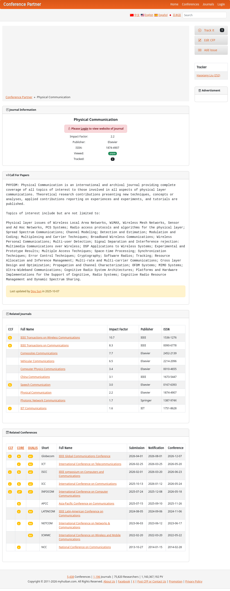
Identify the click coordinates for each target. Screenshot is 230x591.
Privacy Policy (193, 581)
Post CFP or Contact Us (151, 581)
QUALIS (33, 448)
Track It (211, 30)
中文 (137, 15)
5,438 (70, 577)
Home (174, 4)
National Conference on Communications (85, 547)
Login (221, 4)
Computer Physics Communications (43, 369)
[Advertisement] (96, 61)
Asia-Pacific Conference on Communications (86, 503)
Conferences (190, 4)
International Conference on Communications (88, 484)
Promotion (175, 581)
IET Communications (34, 408)
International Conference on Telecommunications (90, 464)
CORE (20, 448)
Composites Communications (39, 353)
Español (162, 15)
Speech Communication (36, 385)
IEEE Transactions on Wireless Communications (50, 337)
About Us (109, 581)
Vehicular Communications (37, 361)
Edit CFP (206, 40)
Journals (208, 4)
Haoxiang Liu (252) (208, 75)
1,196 (96, 577)
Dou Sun (36, 291)
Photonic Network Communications (43, 400)
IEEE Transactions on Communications (45, 345)
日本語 (177, 15)
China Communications (35, 377)
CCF (10, 448)
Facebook (124, 581)
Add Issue (207, 50)
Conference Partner (19, 97)
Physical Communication (36, 392)
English (149, 15)
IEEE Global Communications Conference (84, 456)
